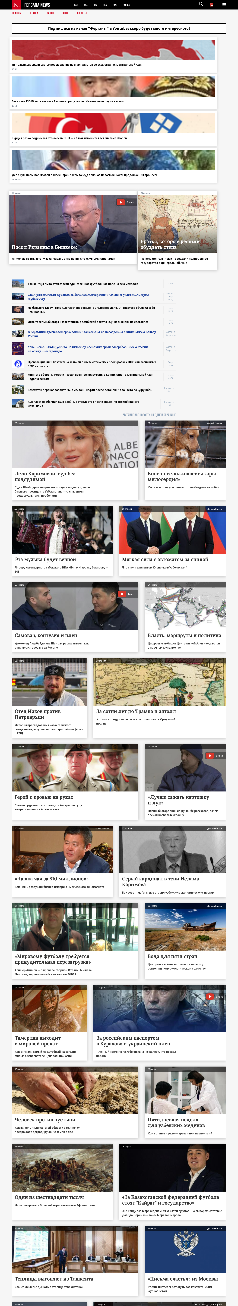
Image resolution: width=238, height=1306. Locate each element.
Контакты (20, 1297)
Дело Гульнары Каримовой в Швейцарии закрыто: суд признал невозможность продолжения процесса (199, 75)
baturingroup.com (142, 1302)
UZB (118, 5)
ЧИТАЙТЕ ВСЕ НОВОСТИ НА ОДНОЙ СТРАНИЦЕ (149, 318)
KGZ (87, 5)
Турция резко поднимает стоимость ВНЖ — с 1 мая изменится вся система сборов (146, 73)
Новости (17, 13)
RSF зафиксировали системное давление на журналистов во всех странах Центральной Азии (36, 75)
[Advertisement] (204, 230)
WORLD (129, 5)
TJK (96, 5)
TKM (107, 5)
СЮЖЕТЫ (84, 13)
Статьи (35, 13)
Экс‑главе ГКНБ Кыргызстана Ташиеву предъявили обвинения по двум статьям (90, 73)
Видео (51, 13)
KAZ (76, 5)
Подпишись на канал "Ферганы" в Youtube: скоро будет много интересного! (119, 29)
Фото (67, 13)
